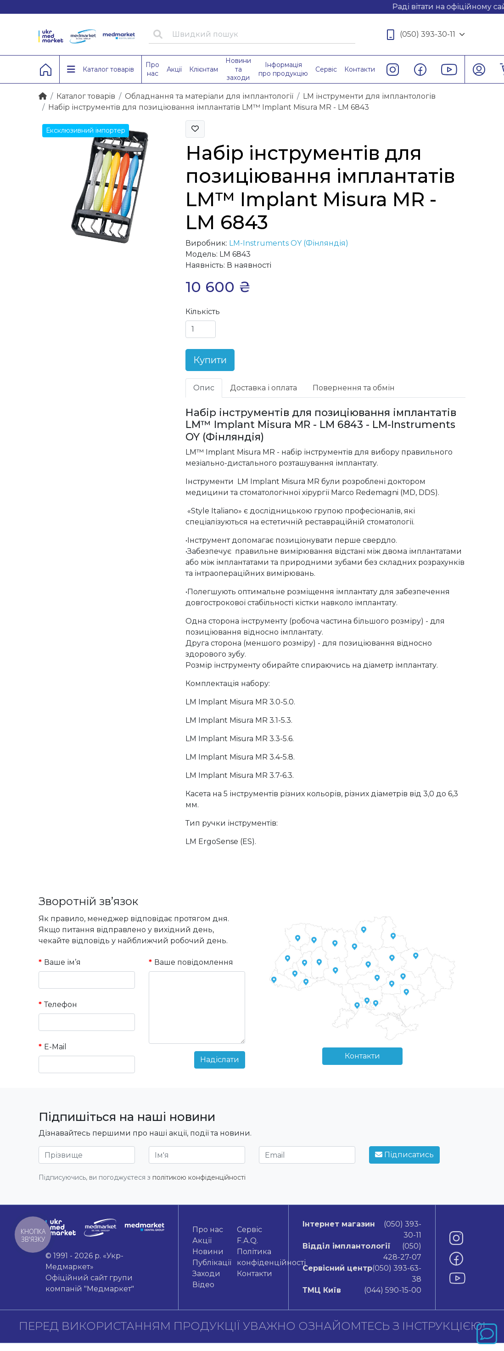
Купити (210, 360)
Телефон (60, 1004)
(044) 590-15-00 (361, 1290)
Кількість (202, 311)
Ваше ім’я (62, 962)
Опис (203, 387)
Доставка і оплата (263, 387)
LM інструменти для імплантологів (369, 96)
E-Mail (55, 1046)
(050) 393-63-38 (361, 1273)
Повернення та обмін (354, 387)
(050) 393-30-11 (426, 34)
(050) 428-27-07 (361, 1251)
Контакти (362, 1056)
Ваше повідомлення (193, 962)
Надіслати (219, 1059)
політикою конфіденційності (199, 1177)
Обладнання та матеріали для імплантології (209, 96)
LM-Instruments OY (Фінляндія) (288, 243)
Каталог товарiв (85, 96)
